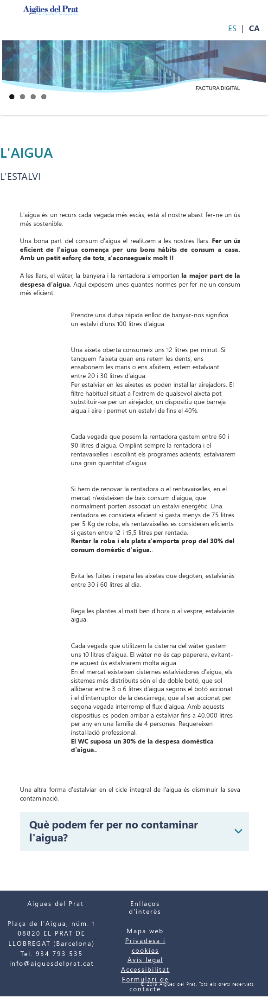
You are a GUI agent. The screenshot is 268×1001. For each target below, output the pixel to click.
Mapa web (145, 931)
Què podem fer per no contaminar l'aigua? (113, 831)
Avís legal (145, 960)
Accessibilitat (145, 970)
